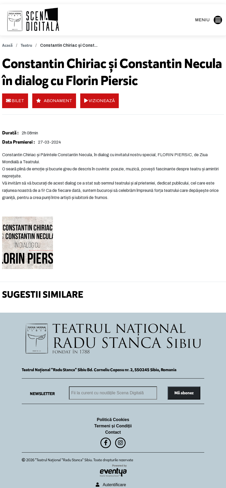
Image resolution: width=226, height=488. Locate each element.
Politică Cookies (113, 419)
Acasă (7, 45)
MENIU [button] (208, 20)
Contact (113, 432)
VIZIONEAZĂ (99, 100)
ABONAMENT (54, 100)
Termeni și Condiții (113, 426)
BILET (15, 100)
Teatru (26, 45)
